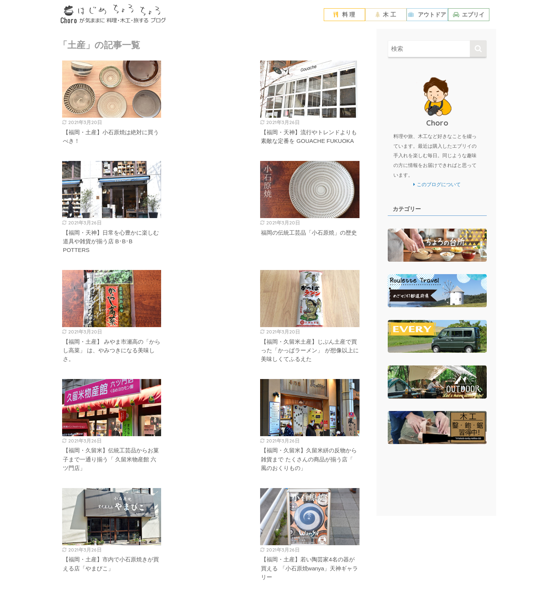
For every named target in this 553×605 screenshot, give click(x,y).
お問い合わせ (302, 586)
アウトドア (427, 14)
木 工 (385, 14)
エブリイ (468, 14)
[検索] (478, 48)
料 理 (344, 14)
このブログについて (437, 185)
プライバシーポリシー (259, 586)
